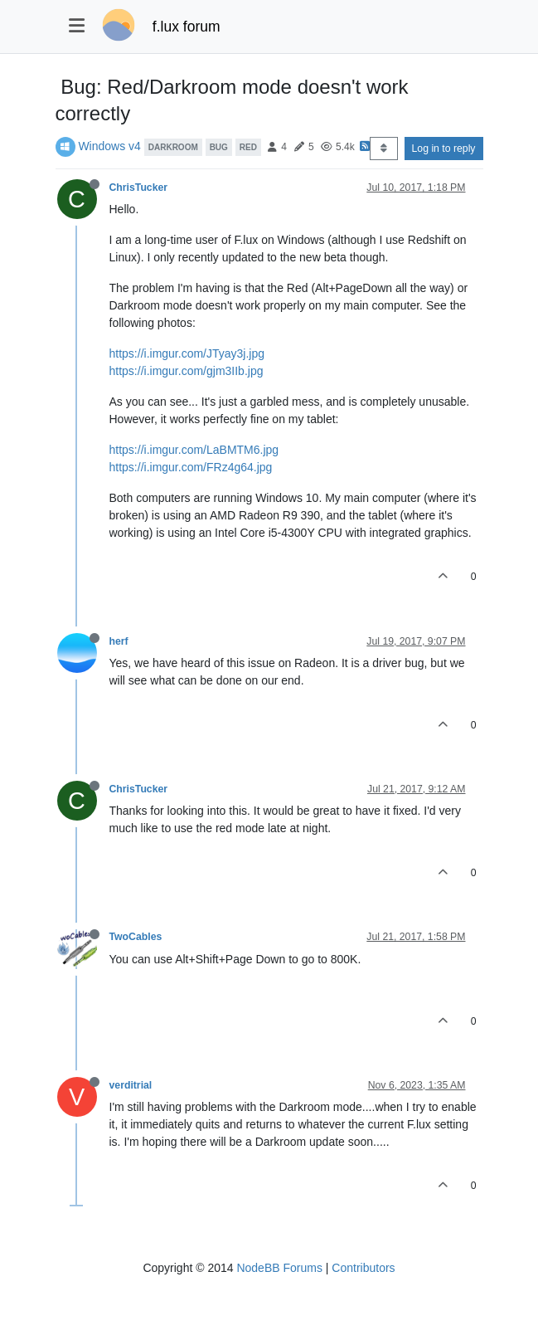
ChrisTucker (138, 187)
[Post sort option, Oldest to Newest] (383, 148)
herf (118, 641)
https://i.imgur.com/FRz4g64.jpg (191, 467)
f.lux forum (187, 26)
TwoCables (135, 937)
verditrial (131, 1085)
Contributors (363, 1267)
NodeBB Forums (279, 1267)
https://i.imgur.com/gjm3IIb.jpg (186, 371)
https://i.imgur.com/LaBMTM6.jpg (194, 449)
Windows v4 (109, 146)
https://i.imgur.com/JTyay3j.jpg (187, 353)
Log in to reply (444, 148)
